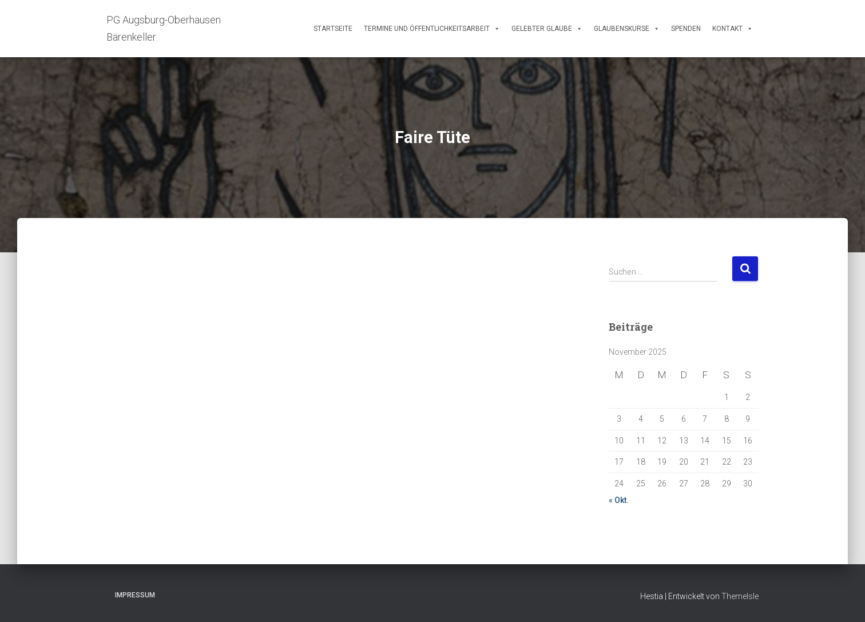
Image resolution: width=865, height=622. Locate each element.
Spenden (686, 29)
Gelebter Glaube (546, 29)
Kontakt (732, 29)
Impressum (135, 595)
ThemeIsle (740, 596)
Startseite (333, 29)
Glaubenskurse (627, 29)
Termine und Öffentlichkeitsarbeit (432, 29)
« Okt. (619, 500)
